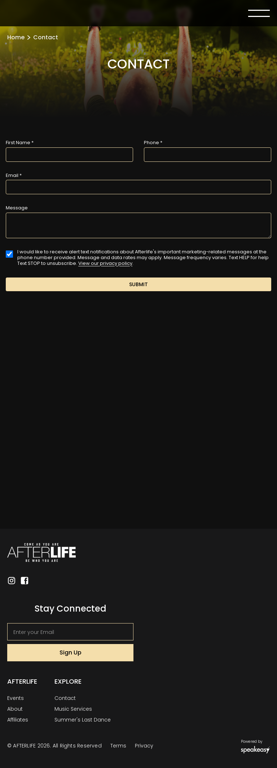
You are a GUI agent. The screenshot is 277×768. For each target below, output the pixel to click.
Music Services (73, 708)
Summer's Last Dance (82, 719)
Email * (14, 175)
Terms (118, 745)
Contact (65, 698)
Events (15, 698)
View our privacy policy (105, 263)
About (15, 708)
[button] (259, 13)
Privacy (144, 745)
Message (17, 208)
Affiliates (17, 719)
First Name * (20, 143)
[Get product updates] (70, 631)
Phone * (153, 143)
